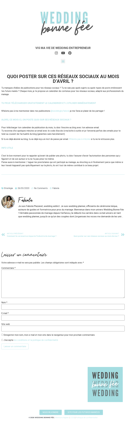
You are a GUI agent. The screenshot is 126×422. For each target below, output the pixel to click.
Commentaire (8, 268)
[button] (63, 61)
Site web (5, 324)
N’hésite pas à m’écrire (79, 139)
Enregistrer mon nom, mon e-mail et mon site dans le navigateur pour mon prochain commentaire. (49, 335)
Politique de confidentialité (87, 417)
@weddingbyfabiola (60, 111)
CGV (72, 417)
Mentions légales (62, 417)
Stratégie (8, 188)
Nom (4, 302)
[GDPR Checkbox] (2, 340)
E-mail (5, 313)
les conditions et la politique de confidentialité (36, 340)
